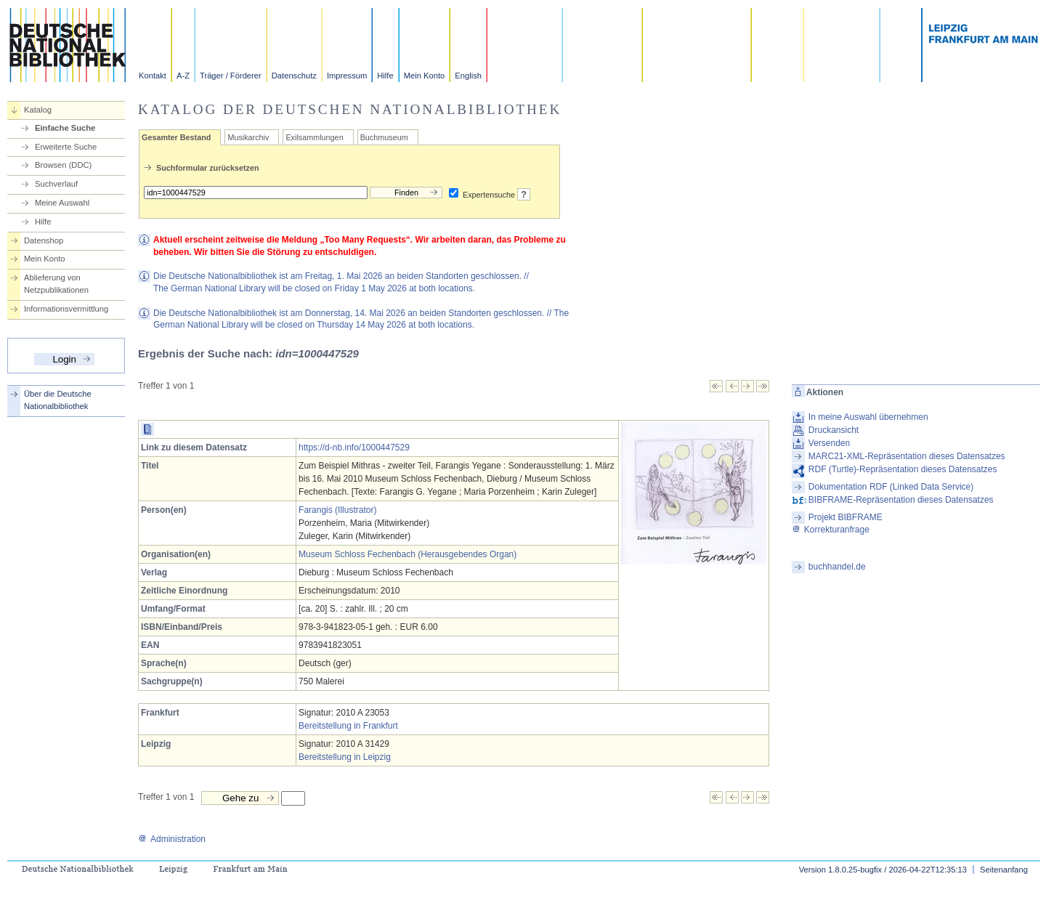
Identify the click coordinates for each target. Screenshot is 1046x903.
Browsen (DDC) (63, 165)
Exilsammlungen (314, 137)
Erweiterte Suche (66, 146)
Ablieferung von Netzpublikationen (56, 283)
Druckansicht (833, 430)
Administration (172, 839)
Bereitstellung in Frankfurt (348, 726)
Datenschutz (294, 75)
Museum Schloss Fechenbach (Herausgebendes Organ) (407, 554)
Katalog (38, 109)
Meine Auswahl (62, 202)
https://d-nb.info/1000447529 (354, 447)
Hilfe (385, 75)
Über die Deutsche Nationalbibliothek (58, 399)
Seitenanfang (1004, 869)
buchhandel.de (837, 567)
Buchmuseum (384, 137)
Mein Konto (424, 75)
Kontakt (152, 75)
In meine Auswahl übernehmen (868, 417)
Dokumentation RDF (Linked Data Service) (890, 487)
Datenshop (43, 240)
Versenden (829, 443)
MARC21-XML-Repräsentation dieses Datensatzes (906, 456)
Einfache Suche (65, 127)
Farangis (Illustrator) (337, 510)
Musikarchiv (248, 137)
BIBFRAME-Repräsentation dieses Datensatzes (901, 500)
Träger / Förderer (231, 75)
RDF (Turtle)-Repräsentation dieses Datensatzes (902, 469)
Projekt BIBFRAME (845, 517)
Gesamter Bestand (176, 137)
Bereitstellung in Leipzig (345, 757)
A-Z (183, 75)
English (468, 75)
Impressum (347, 75)
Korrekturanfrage (830, 530)
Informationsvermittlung (66, 308)
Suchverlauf (56, 183)
